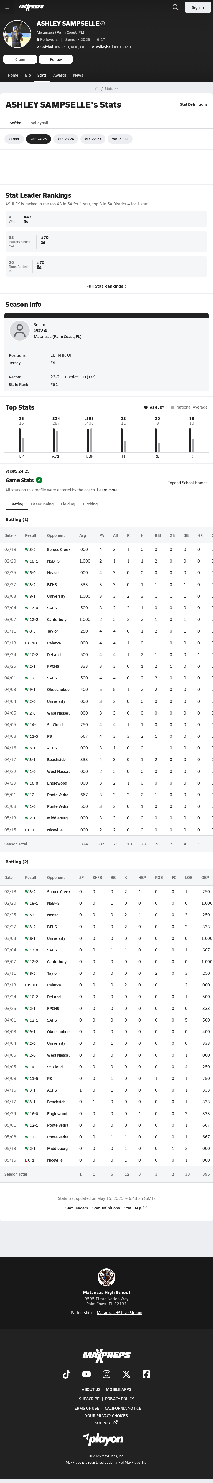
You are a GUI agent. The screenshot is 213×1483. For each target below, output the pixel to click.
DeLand (54, 654)
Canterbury (57, 619)
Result (30, 535)
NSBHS (53, 561)
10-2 (33, 654)
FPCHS (53, 666)
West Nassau (58, 712)
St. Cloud (55, 724)
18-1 (33, 561)
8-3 (32, 631)
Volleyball (39, 122)
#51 (54, 384)
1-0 (32, 771)
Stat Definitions (193, 104)
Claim (20, 59)
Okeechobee (58, 689)
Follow (56, 59)
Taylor (52, 631)
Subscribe (89, 1399)
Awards (60, 75)
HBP (142, 877)
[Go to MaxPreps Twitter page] (126, 1375)
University (56, 596)
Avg (82, 535)
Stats (42, 75)
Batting (16, 504)
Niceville (55, 829)
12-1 (33, 677)
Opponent (56, 535)
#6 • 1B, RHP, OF (61, 47)
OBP (205, 877)
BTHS (52, 584)
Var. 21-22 (120, 138)
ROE (159, 877)
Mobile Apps (118, 1389)
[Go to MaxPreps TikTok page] (66, 1375)
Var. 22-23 (93, 138)
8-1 (32, 596)
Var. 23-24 (66, 138)
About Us (91, 1389)
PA (101, 535)
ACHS (52, 747)
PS (49, 736)
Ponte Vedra (58, 794)
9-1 (32, 689)
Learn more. (108, 489)
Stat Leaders (76, 1207)
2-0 (32, 701)
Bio (28, 75)
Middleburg (57, 818)
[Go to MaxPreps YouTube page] (86, 1375)
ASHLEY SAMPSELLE (71, 23)
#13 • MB (111, 47)
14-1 (33, 724)
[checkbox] (170, 477)
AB (115, 535)
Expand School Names (187, 479)
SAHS (52, 607)
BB (113, 877)
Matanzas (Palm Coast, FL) (60, 32)
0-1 (31, 829)
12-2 (33, 619)
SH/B (97, 877)
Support (106, 1422)
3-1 (32, 747)
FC (174, 877)
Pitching (90, 504)
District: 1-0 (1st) (80, 377)
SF (81, 877)
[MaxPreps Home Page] (97, 88)
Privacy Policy (119, 1399)
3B (186, 535)
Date (10, 535)
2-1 (32, 666)
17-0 (33, 607)
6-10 (32, 642)
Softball (17, 122)
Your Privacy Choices (106, 1415)
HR (200, 535)
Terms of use (85, 1408)
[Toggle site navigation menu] (7, 7)
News (78, 75)
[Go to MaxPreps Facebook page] (146, 1375)
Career (14, 138)
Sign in (198, 7)
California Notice (123, 1408)
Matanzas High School (106, 1281)
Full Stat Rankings (106, 285)
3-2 (32, 549)
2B (172, 535)
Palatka (54, 642)
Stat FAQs (136, 1207)
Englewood (57, 783)
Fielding (68, 504)
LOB (188, 877)
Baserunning (42, 504)
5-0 (32, 572)
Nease (53, 572)
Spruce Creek (58, 549)
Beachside (56, 759)
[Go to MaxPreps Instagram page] (106, 1375)
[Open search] (175, 7)
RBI (158, 535)
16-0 (33, 783)
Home (13, 75)
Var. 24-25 (39, 138)
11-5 (33, 736)
